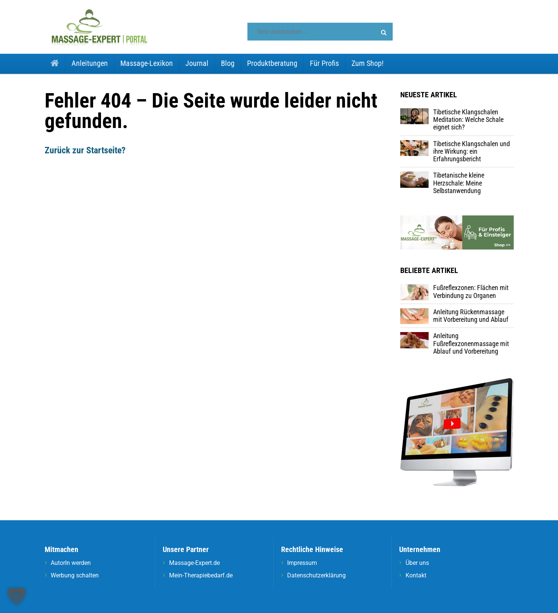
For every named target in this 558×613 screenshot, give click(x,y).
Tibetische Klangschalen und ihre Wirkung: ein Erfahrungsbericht (471, 151)
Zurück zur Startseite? (85, 150)
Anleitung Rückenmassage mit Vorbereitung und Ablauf (470, 315)
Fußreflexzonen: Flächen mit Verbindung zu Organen (470, 291)
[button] (384, 32)
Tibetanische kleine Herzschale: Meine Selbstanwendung (458, 183)
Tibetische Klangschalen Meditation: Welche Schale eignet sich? (468, 119)
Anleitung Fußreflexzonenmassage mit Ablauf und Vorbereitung (471, 343)
